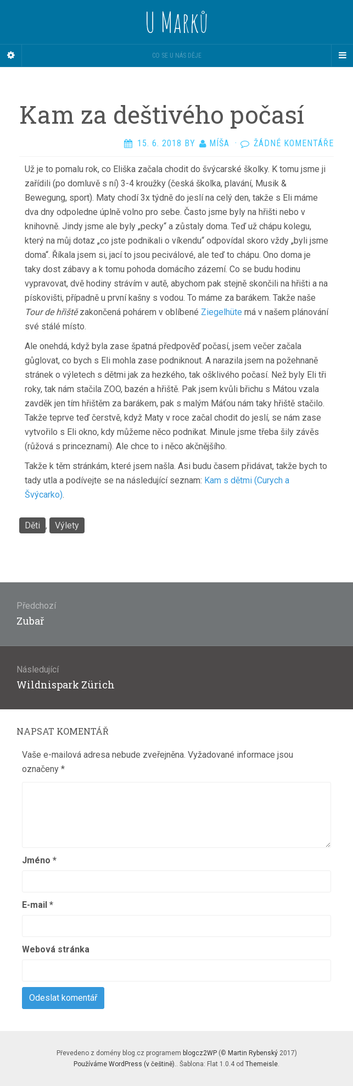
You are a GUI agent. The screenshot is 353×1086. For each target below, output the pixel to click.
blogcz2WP (200, 1053)
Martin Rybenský (253, 1053)
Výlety (67, 525)
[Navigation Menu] (342, 56)
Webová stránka (55, 949)
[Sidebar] (11, 56)
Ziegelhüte (221, 312)
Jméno (39, 860)
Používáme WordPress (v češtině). (125, 1064)
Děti (32, 525)
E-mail (37, 905)
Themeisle (261, 1064)
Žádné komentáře (294, 143)
